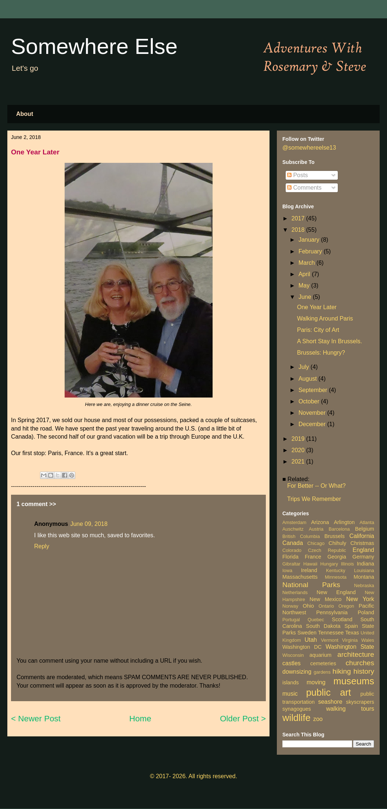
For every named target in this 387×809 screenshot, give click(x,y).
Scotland (342, 619)
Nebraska (364, 585)
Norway (290, 606)
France (313, 557)
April (305, 274)
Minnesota (336, 577)
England (363, 550)
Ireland (309, 570)
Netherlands (295, 592)
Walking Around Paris (325, 318)
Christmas (362, 543)
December (313, 424)
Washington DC (302, 647)
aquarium (321, 655)
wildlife (296, 718)
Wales (367, 640)
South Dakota (323, 626)
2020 (299, 450)
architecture (355, 654)
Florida (290, 557)
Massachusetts (300, 577)
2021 (299, 461)
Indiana (365, 564)
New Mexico (325, 599)
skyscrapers (360, 702)
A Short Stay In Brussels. (329, 341)
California (361, 536)
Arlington (344, 522)
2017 (299, 218)
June (306, 297)
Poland (366, 612)
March (308, 263)
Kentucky (336, 570)
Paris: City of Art (318, 330)
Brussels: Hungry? (321, 352)
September (314, 390)
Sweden (307, 633)
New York (360, 599)
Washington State (350, 647)
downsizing (296, 672)
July (305, 367)
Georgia (337, 557)
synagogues (296, 709)
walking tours (350, 709)
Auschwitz (293, 529)
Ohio (308, 606)
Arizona (320, 522)
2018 (299, 230)
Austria (316, 529)
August (308, 379)
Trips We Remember (314, 499)
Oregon (346, 606)
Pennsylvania (332, 612)
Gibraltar (291, 564)
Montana (364, 577)
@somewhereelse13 (309, 147)
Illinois (347, 564)
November (313, 413)
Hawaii (310, 564)
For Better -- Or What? (316, 486)
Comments (304, 187)
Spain (351, 626)
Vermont (330, 640)
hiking (341, 671)
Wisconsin (293, 655)
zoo (318, 719)
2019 (299, 439)
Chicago (316, 543)
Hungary (329, 564)
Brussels (334, 536)
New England (336, 592)
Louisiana (364, 570)
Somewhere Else (94, 46)
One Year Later (317, 307)
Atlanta (366, 522)
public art (328, 692)
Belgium (364, 529)
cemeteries (323, 663)
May (305, 285)
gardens (322, 672)
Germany (363, 557)
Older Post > (243, 718)
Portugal (291, 619)
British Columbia (301, 536)
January (310, 240)
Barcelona (339, 529)
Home (140, 718)
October (310, 401)
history (363, 671)
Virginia (350, 640)
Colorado (291, 550)
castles (291, 663)
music (290, 694)
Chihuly (337, 543)
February (311, 251)
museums (353, 681)
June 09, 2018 (88, 524)
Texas (352, 633)
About (24, 114)
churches (360, 663)
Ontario (326, 606)
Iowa (287, 570)
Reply (41, 546)
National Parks (311, 585)
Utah (310, 640)
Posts (297, 175)
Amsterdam (294, 522)
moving (316, 682)
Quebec (316, 619)
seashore (330, 702)
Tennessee (331, 633)
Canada (292, 543)
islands (290, 682)
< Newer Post (36, 718)
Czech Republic (327, 550)
